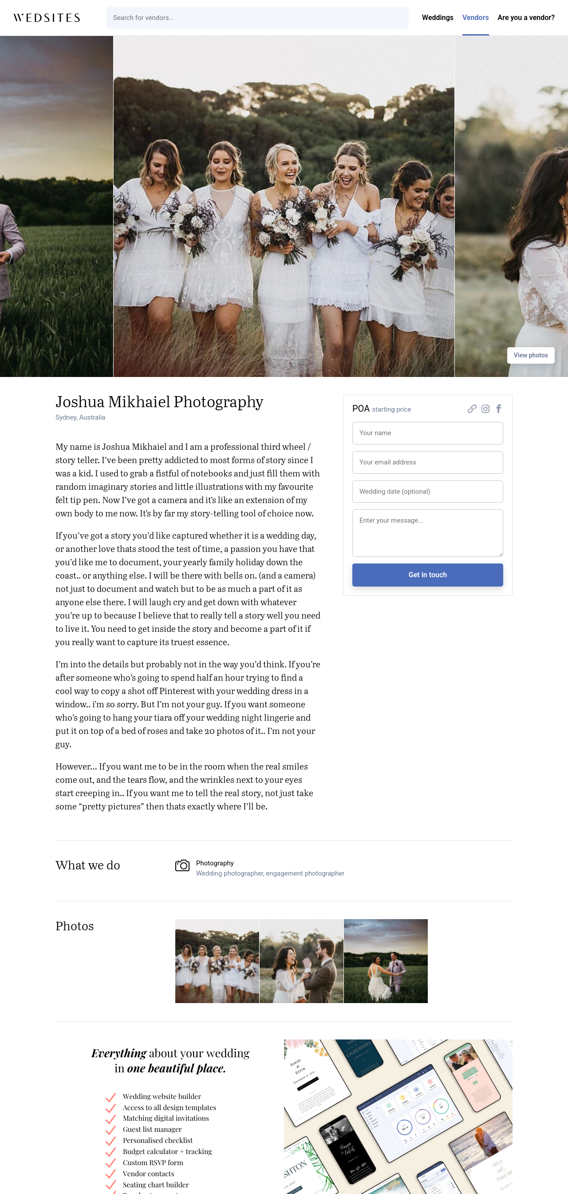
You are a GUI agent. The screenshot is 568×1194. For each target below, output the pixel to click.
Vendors (475, 17)
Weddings (438, 17)
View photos (531, 355)
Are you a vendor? (526, 17)
